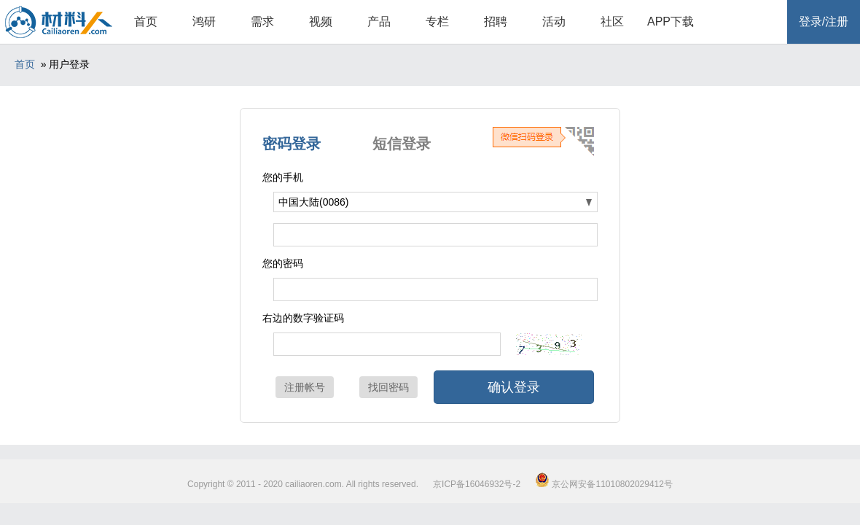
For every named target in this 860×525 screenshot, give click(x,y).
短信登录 (401, 144)
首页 (145, 21)
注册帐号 (304, 387)
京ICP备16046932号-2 (476, 484)
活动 (554, 21)
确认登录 (514, 387)
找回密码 (388, 387)
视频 (320, 21)
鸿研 (204, 21)
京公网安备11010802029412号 (604, 484)
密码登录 (291, 144)
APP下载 (670, 21)
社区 (612, 21)
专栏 (437, 21)
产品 (379, 21)
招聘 (495, 21)
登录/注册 (823, 21)
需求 (262, 21)
